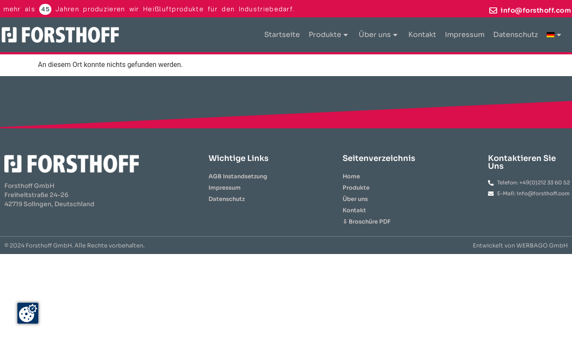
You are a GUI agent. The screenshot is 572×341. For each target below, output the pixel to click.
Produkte (328, 34)
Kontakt (422, 34)
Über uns (378, 34)
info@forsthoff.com (536, 10)
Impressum (465, 34)
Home (351, 176)
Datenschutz (515, 34)
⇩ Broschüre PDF (366, 221)
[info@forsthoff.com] (493, 10)
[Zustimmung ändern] (27, 313)
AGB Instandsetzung (238, 176)
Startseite (282, 34)
